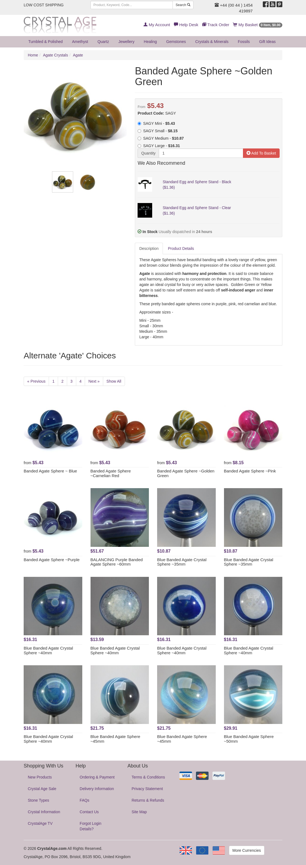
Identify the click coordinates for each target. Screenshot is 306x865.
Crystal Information (44, 812)
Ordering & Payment (97, 777)
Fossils (244, 41)
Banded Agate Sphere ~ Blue (50, 471)
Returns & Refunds (148, 800)
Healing (150, 41)
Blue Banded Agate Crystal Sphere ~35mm (181, 562)
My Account (156, 24)
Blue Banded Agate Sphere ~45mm (115, 739)
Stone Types (38, 800)
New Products (40, 777)
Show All (113, 381)
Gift (267, 41)
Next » (93, 381)
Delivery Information (97, 788)
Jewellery (126, 41)
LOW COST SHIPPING (44, 5)
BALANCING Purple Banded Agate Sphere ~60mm (117, 562)
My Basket (257, 24)
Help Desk (186, 24)
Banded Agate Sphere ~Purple (52, 559)
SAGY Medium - (161, 138)
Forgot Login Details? (91, 826)
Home (33, 55)
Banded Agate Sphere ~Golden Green (185, 473)
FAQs (84, 800)
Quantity (148, 153)
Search (183, 5)
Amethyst (80, 41)
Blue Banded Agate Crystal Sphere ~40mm (48, 650)
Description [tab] (149, 248)
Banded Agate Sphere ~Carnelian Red (111, 473)
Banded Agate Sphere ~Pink (250, 471)
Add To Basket (261, 153)
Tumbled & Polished (45, 41)
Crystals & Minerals (212, 41)
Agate (78, 55)
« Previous (36, 381)
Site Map (139, 812)
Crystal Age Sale (42, 788)
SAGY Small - (157, 131)
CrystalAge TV (40, 823)
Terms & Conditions (148, 777)
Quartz (103, 41)
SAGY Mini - (156, 123)
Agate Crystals (55, 55)
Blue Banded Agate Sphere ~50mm (249, 739)
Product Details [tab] (181, 248)
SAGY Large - (159, 146)
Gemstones (176, 41)
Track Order (215, 24)
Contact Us (89, 812)
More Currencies (247, 850)
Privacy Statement (147, 788)
